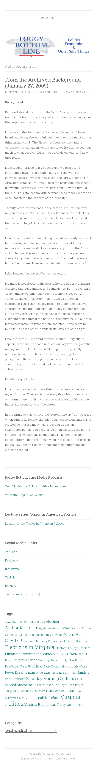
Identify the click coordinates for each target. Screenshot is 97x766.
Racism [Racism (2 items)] (56, 660)
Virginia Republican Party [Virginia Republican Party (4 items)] (45, 704)
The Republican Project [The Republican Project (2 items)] (69, 685)
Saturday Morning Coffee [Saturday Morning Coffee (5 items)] (48, 678)
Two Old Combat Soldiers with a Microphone (36, 486)
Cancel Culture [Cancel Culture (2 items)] (82, 628)
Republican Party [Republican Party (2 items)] (16, 666)
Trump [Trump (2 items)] (50, 690)
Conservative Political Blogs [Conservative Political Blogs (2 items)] (24, 634)
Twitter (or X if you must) (22, 594)
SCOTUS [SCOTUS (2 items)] (78, 679)
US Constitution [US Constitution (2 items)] (65, 690)
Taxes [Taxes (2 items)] (40, 685)
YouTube (11, 552)
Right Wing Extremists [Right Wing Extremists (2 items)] (43, 672)
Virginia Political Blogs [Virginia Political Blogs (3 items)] (42, 697)
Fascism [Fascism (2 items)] (84, 648)
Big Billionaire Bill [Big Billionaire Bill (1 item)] (47, 628)
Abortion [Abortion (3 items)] (52, 621)
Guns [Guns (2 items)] (63, 654)
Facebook (11, 560)
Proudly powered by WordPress (48, 753)
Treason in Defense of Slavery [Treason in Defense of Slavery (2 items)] (25, 690)
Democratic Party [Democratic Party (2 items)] (35, 641)
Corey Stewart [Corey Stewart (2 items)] (52, 634)
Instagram (12, 569)
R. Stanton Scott (47, 92)
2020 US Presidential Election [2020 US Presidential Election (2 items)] (25, 621)
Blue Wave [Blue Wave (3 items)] (63, 628)
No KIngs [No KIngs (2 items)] (44, 660)
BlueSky (10, 586)
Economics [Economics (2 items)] (55, 641)
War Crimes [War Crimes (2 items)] (74, 704)
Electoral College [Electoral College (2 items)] (66, 648)
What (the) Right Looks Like (24, 495)
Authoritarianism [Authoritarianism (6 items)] (21, 627)
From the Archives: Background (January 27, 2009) (43, 82)
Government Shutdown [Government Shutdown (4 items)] (40, 653)
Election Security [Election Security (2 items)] (75, 641)
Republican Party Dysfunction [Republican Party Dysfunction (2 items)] (48, 666)
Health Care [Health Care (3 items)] (76, 654)
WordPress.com (64, 758)
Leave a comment (76, 92)
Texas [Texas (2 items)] (49, 685)
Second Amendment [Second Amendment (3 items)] (20, 685)
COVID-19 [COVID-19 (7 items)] (14, 640)
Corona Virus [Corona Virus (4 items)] (73, 634)
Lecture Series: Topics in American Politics (34, 523)
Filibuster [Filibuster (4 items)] (12, 653)
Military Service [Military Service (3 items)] (25, 660)
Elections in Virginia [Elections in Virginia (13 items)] (29, 646)
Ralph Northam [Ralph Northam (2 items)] (72, 660)
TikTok (10, 577)
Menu (50, 18)
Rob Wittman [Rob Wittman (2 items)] (67, 672)
